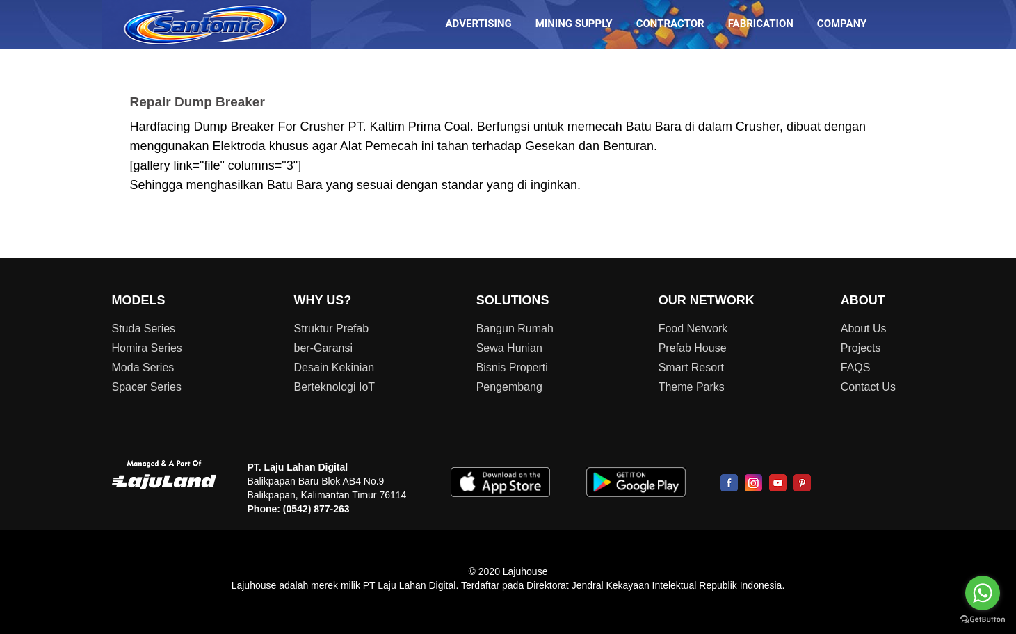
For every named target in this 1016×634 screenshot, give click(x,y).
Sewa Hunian (509, 348)
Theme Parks (692, 387)
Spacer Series (147, 387)
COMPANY (842, 23)
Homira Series (147, 348)
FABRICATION (760, 23)
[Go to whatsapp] (982, 593)
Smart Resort (691, 367)
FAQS (856, 367)
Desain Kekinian (334, 367)
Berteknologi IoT (335, 387)
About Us (864, 328)
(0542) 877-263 (316, 508)
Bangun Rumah (515, 328)
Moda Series (143, 367)
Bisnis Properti (512, 367)
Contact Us (868, 387)
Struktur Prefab (331, 328)
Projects (861, 348)
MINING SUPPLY (574, 23)
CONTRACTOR (670, 23)
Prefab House (693, 348)
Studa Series (144, 328)
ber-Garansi (323, 348)
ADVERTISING (479, 23)
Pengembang (509, 387)
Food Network (693, 328)
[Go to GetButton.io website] (982, 619)
